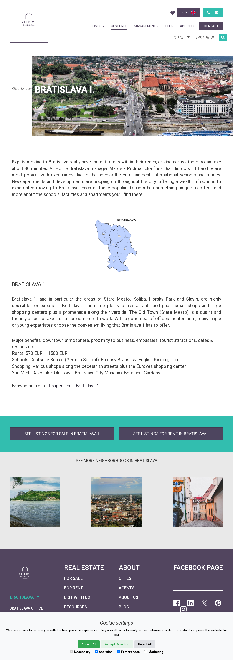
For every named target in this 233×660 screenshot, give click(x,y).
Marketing (153, 652)
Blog (169, 26)
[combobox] (29, 88)
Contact (211, 26)
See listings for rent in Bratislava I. (171, 433)
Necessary (80, 652)
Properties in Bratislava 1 (74, 386)
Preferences (128, 652)
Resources (75, 607)
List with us (77, 597)
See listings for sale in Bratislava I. (62, 433)
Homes (97, 26)
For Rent (73, 587)
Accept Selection (117, 644)
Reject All (145, 644)
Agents (126, 587)
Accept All (88, 644)
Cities (125, 578)
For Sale (73, 578)
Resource (119, 26)
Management (146, 26)
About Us (187, 26)
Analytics (103, 652)
